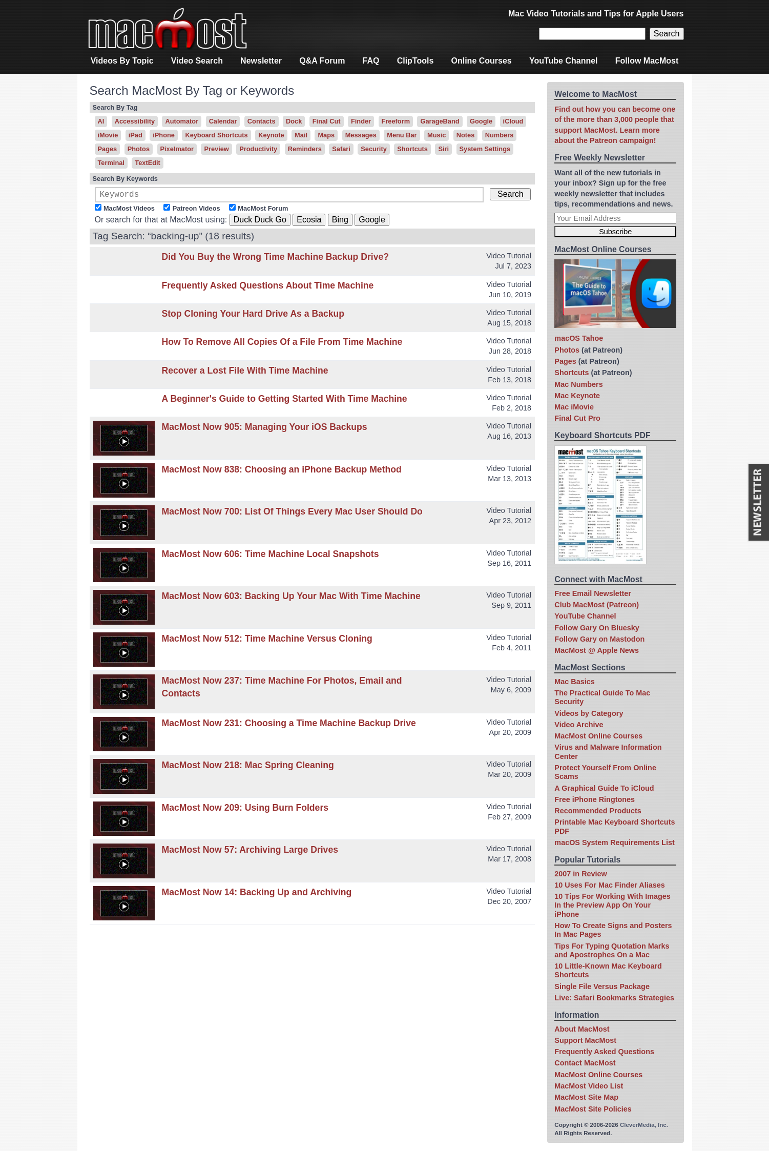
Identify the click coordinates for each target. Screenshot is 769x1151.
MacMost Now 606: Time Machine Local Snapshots (270, 556)
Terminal (111, 163)
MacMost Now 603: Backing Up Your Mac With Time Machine (291, 598)
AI (101, 121)
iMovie (108, 135)
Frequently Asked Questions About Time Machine (268, 287)
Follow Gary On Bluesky (596, 628)
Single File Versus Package (602, 986)
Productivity (258, 149)
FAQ (371, 60)
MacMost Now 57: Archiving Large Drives (250, 852)
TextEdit (147, 163)
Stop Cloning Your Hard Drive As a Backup (253, 316)
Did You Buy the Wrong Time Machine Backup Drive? (275, 259)
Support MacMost (585, 1040)
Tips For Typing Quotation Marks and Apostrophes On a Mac (611, 950)
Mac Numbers (578, 384)
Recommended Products (597, 811)
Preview (216, 149)
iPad (135, 135)
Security (374, 149)
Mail (301, 135)
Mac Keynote (577, 396)
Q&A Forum (322, 60)
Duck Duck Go (260, 221)
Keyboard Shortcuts (216, 135)
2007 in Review (580, 874)
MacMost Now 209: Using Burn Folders (245, 810)
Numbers (499, 135)
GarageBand (439, 121)
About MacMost (581, 1029)
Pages (107, 149)
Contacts (261, 121)
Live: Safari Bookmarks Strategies (614, 998)
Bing (340, 221)
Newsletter (261, 60)
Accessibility (135, 121)
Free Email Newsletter (592, 593)
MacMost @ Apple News (596, 650)
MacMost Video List (588, 1086)
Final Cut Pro (577, 418)
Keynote (271, 135)
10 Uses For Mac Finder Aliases (609, 885)
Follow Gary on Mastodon (599, 639)
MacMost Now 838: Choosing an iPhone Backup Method (282, 471)
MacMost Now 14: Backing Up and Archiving (257, 894)
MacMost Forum (263, 210)
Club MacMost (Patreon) (596, 605)
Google (481, 121)
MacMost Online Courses (598, 736)
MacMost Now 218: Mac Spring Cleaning (248, 767)
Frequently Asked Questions (604, 1051)
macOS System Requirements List (614, 842)
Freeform (396, 121)
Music (436, 135)
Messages (361, 135)
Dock (294, 121)
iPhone (164, 135)
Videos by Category (588, 713)
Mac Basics (574, 681)
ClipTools (415, 60)
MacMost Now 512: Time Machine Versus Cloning (267, 640)
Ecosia (309, 221)
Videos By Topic (122, 60)
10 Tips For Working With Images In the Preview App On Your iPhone (612, 905)
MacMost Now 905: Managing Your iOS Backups (264, 429)
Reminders (305, 149)
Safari (341, 149)
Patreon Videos (196, 210)
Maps (326, 135)
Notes (465, 135)
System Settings (485, 149)
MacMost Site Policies (592, 1109)
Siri (443, 149)
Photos (139, 149)
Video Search (197, 60)
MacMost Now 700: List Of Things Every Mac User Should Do (292, 513)
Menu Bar (402, 135)
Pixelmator (177, 149)
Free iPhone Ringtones (594, 799)
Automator (181, 121)
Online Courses (481, 60)
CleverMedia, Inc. (644, 1125)
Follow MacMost (647, 60)
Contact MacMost (584, 1063)
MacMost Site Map (586, 1097)
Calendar (223, 121)
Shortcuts (412, 149)
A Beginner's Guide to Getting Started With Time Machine (284, 401)
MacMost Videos (129, 210)
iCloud (513, 121)
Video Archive (578, 725)
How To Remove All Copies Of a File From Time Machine (282, 344)
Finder (361, 121)
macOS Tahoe (578, 338)
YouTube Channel (563, 60)
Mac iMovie (574, 407)
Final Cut (327, 121)
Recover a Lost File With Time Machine (245, 372)
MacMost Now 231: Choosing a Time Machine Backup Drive (289, 725)
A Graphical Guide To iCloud (604, 788)
